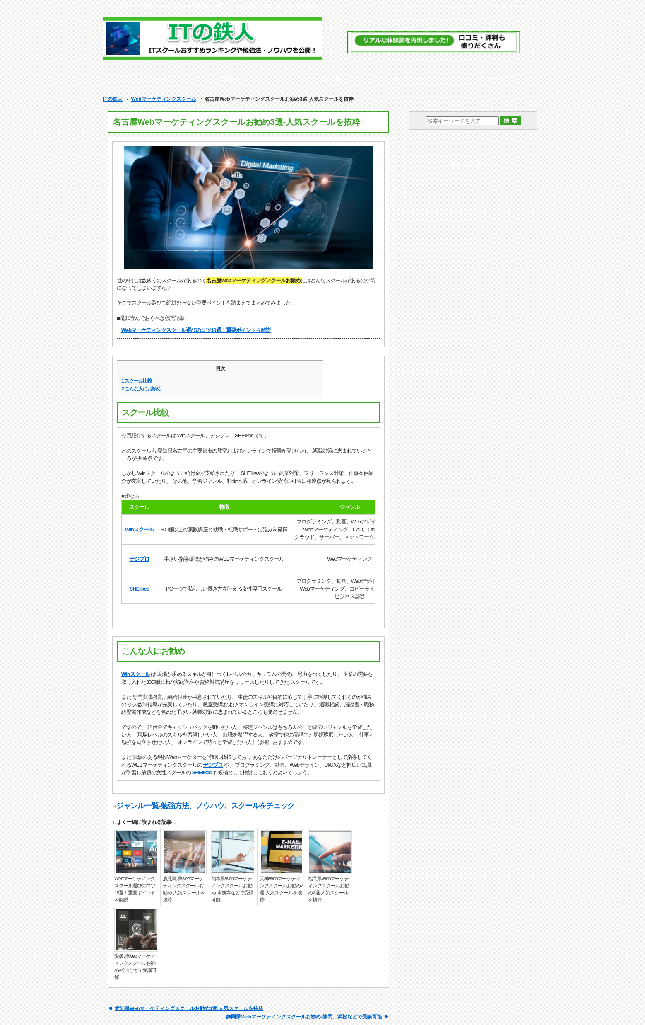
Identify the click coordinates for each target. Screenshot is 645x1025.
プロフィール (491, 6)
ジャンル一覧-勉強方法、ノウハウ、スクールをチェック (205, 806)
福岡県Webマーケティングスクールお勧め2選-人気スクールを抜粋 (328, 889)
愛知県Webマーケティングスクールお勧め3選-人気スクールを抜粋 (189, 1008)
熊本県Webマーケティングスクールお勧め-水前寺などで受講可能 (232, 889)
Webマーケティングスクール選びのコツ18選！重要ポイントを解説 (196, 330)
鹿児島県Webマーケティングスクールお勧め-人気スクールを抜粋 (184, 889)
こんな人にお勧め (141, 389)
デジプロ (139, 559)
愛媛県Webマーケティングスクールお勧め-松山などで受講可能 (135, 966)
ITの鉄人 (113, 99)
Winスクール (139, 529)
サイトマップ (523, 6)
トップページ (396, 6)
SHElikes (139, 589)
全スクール (425, 6)
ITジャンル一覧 (457, 6)
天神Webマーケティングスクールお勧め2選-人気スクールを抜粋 (281, 889)
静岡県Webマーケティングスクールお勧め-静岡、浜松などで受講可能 (304, 1016)
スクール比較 (136, 381)
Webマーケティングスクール (163, 99)
